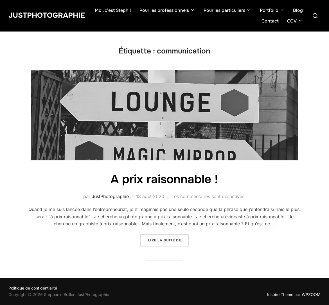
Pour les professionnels (167, 10)
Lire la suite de (168, 240)
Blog (298, 10)
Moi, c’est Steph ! (113, 10)
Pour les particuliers (227, 10)
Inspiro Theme (280, 294)
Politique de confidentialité (32, 288)
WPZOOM (311, 294)
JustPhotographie (46, 15)
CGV (295, 21)
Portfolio (272, 10)
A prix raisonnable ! (164, 179)
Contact (270, 21)
